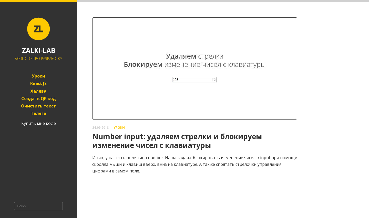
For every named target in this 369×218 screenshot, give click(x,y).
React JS (38, 83)
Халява (38, 91)
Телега (38, 113)
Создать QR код (38, 98)
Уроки (38, 76)
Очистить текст (38, 106)
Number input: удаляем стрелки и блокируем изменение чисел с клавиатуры (177, 141)
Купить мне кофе (38, 123)
